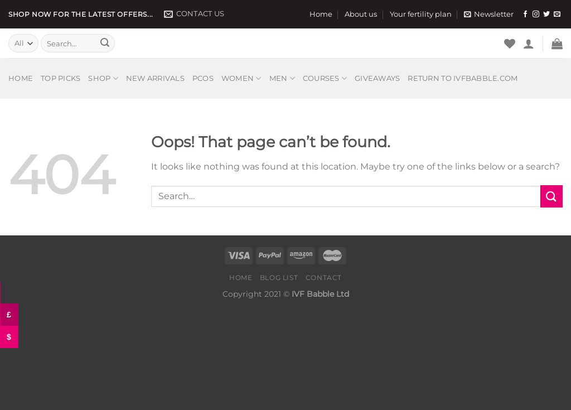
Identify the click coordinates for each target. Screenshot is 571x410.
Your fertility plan (421, 14)
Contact (324, 277)
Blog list (279, 277)
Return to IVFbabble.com (462, 78)
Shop (103, 78)
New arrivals (155, 78)
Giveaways (377, 78)
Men (282, 78)
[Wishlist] (509, 43)
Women (241, 78)
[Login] (528, 43)
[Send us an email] (557, 14)
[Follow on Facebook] (525, 14)
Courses (325, 78)
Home (320, 14)
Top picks (60, 78)
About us (361, 14)
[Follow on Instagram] (536, 14)
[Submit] (104, 43)
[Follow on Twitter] (546, 14)
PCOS (203, 78)
